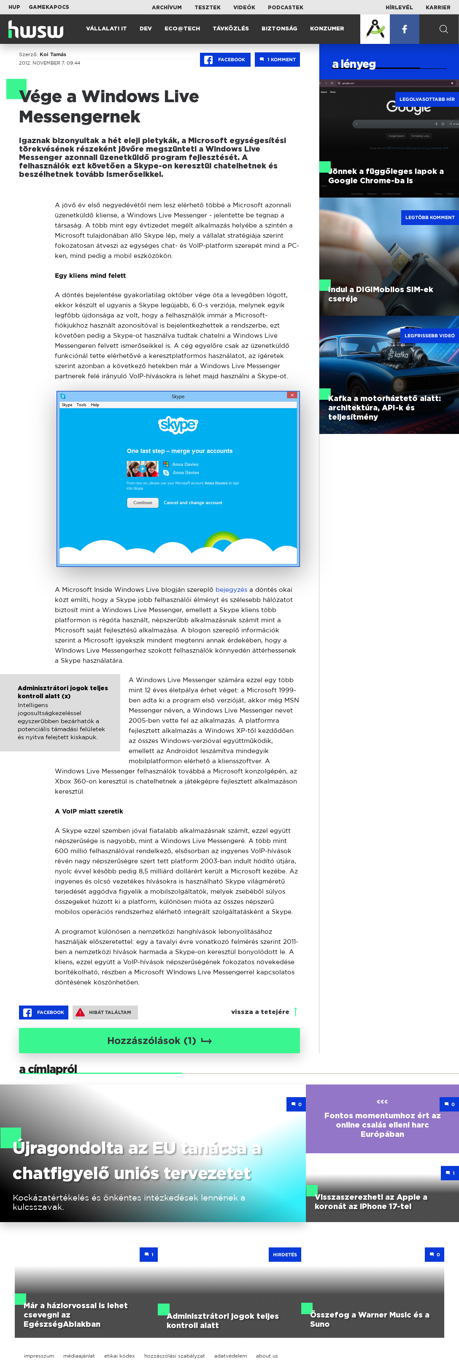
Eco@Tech (182, 29)
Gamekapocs (49, 7)
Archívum (167, 7)
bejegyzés (231, 589)
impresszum (39, 1355)
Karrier (438, 7)
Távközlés (231, 29)
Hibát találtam (103, 1012)
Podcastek (285, 7)
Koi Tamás (53, 54)
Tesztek (207, 7)
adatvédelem (230, 1355)
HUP (14, 7)
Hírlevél (399, 7)
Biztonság (279, 29)
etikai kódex (119, 1355)
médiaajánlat (79, 1355)
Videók (244, 7)
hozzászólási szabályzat (174, 1355)
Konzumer (327, 29)
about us (267, 1355)
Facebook (225, 60)
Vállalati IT (106, 29)
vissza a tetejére (260, 1012)
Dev (146, 29)
